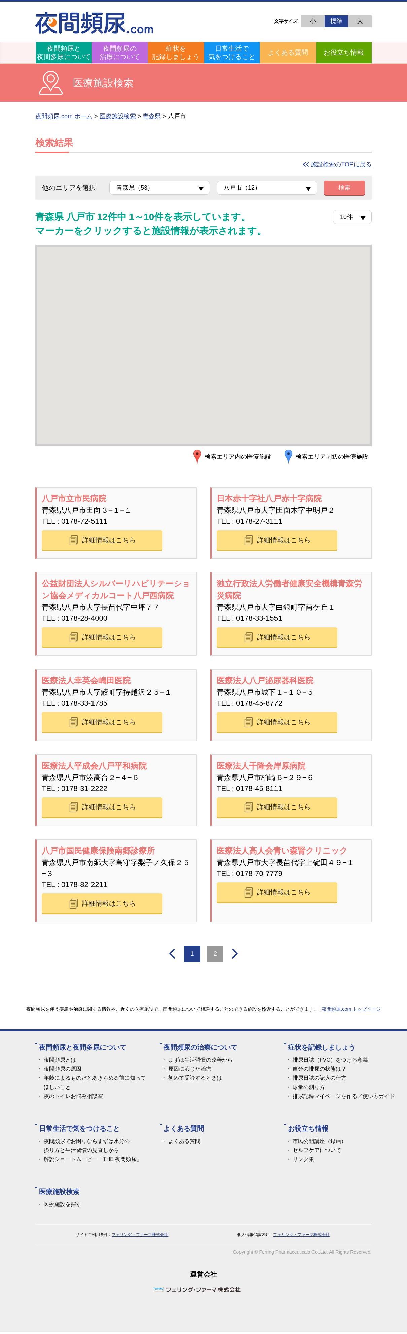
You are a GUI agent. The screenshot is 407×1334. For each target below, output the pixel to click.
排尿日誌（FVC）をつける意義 (330, 1062)
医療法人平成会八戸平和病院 (94, 766)
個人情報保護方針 (253, 1236)
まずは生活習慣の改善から (200, 1062)
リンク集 (303, 1161)
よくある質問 (288, 52)
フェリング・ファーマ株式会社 (140, 1236)
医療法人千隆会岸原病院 (261, 766)
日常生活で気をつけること (231, 52)
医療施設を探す (62, 1206)
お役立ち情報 (344, 52)
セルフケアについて (317, 1152)
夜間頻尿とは (60, 1062)
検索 (344, 187)
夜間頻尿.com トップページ (351, 1010)
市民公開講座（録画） (319, 1143)
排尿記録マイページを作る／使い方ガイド (344, 1098)
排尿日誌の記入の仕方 (319, 1080)
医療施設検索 (118, 116)
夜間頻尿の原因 (62, 1071)
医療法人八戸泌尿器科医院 (265, 681)
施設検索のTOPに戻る (341, 164)
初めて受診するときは (195, 1080)
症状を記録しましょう (175, 52)
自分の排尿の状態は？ (319, 1071)
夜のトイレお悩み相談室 (73, 1098)
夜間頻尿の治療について (120, 52)
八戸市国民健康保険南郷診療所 (98, 851)
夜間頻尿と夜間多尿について (64, 52)
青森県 (152, 116)
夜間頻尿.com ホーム (63, 116)
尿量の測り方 (309, 1089)
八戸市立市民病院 (74, 498)
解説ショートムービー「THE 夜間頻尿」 (93, 1161)
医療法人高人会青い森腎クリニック (282, 851)
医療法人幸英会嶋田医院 (86, 681)
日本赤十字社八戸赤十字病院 (269, 498)
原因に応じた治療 (189, 1071)
